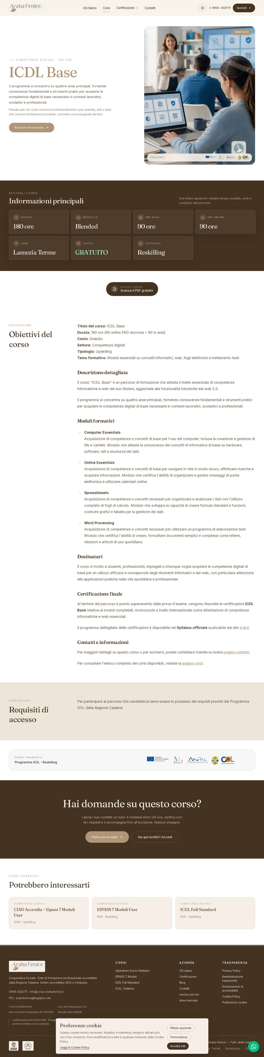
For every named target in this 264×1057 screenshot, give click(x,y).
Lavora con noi (189, 994)
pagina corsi (192, 663)
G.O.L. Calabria (124, 988)
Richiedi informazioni (32, 127)
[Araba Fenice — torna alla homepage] (24, 8)
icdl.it (244, 628)
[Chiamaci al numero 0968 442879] (219, 8)
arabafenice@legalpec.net (33, 998)
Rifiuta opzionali (180, 1028)
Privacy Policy (231, 970)
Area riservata (188, 1000)
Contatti (150, 8)
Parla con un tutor (107, 837)
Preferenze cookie (234, 1002)
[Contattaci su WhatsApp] (253, 1046)
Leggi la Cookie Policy (74, 1047)
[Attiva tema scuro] (202, 8)
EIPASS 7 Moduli (126, 976)
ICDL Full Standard (127, 982)
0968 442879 (18, 991)
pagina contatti (236, 652)
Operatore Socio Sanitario (132, 970)
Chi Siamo (90, 8)
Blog (182, 982)
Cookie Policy (231, 996)
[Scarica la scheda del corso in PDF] (132, 289)
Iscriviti (244, 8)
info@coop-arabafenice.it (46, 991)
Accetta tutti (178, 1046)
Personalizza (178, 1037)
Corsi (106, 9)
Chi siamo (185, 970)
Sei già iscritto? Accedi (155, 837)
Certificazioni (127, 8)
